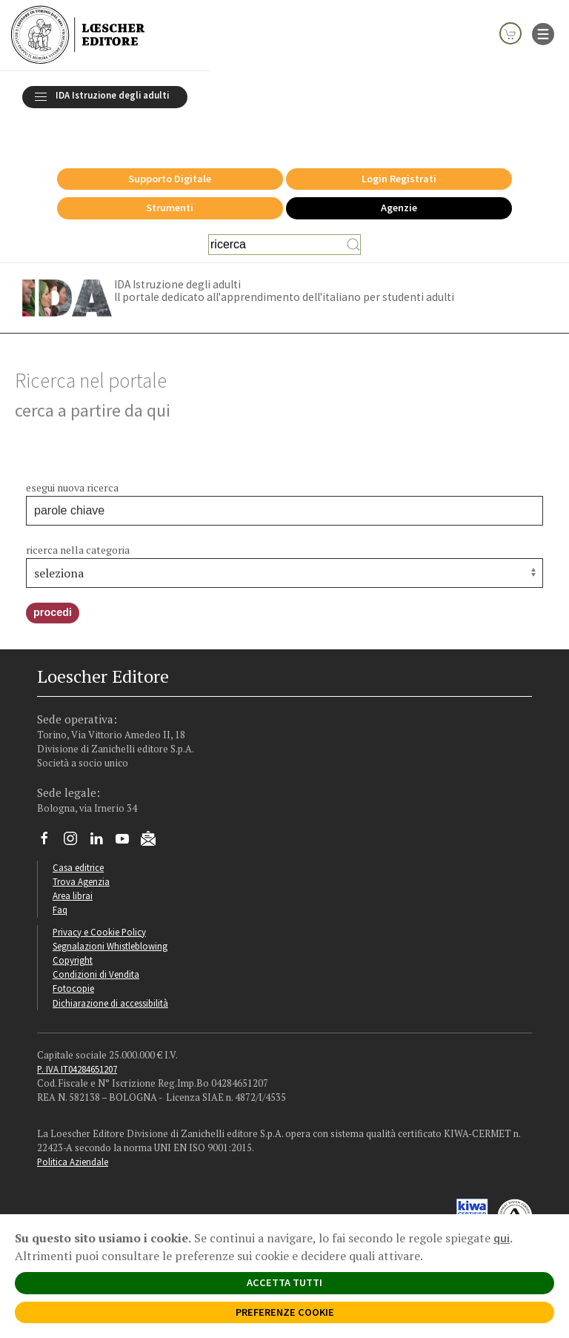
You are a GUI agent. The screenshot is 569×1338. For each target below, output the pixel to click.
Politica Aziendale (72, 1131)
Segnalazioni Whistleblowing (110, 915)
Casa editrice (78, 837)
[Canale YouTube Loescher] (128, 812)
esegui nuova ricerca (72, 457)
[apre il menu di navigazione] (543, 32)
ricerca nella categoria (78, 519)
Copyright (73, 929)
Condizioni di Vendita (96, 944)
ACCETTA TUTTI (284, 1282)
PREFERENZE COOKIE (285, 1312)
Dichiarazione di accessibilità (110, 972)
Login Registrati (399, 148)
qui (501, 1238)
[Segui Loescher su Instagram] (76, 812)
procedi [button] (52, 582)
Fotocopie (73, 958)
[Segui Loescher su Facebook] (50, 812)
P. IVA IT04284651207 (77, 1038)
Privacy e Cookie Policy (99, 901)
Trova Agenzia (81, 851)
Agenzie (399, 177)
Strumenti (169, 177)
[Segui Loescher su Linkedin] (102, 812)
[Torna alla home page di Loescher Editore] (77, 35)
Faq (60, 879)
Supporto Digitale (169, 148)
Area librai (73, 865)
